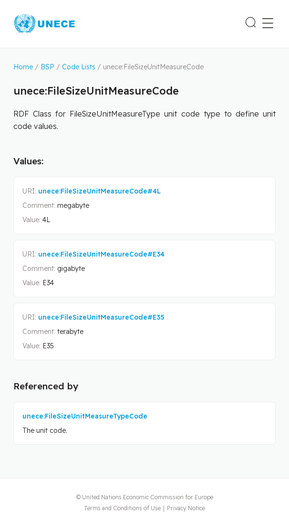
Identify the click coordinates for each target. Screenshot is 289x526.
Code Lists (78, 67)
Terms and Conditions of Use (122, 508)
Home (23, 67)
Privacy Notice (186, 508)
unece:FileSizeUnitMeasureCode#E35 (101, 317)
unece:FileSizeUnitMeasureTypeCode (84, 416)
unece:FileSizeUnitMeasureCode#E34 (101, 254)
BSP (47, 67)
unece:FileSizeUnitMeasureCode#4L (99, 191)
